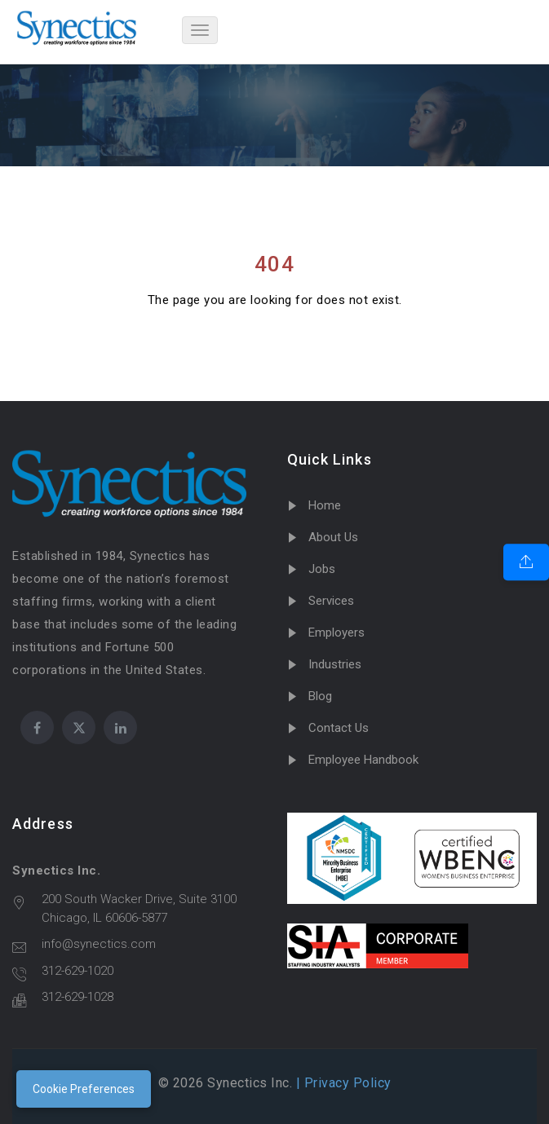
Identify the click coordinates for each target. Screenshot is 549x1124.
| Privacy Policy (342, 1083)
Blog (320, 696)
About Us (333, 537)
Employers (336, 632)
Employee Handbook (363, 759)
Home (324, 505)
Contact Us (338, 728)
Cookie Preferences (84, 1088)
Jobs (321, 569)
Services (331, 600)
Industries (334, 664)
